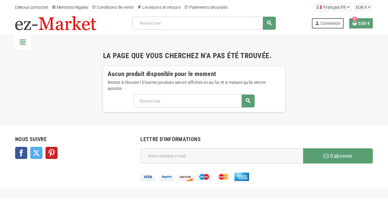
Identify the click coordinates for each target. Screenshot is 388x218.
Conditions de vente (113, 7)
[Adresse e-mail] (221, 156)
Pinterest (51, 153)
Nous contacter (31, 7)
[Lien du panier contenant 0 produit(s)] (361, 23)
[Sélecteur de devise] (363, 7)
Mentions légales (70, 7)
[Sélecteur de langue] (333, 7)
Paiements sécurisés (206, 7)
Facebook (21, 153)
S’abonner (338, 156)
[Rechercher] (203, 23)
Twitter (36, 153)
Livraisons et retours (159, 7)
